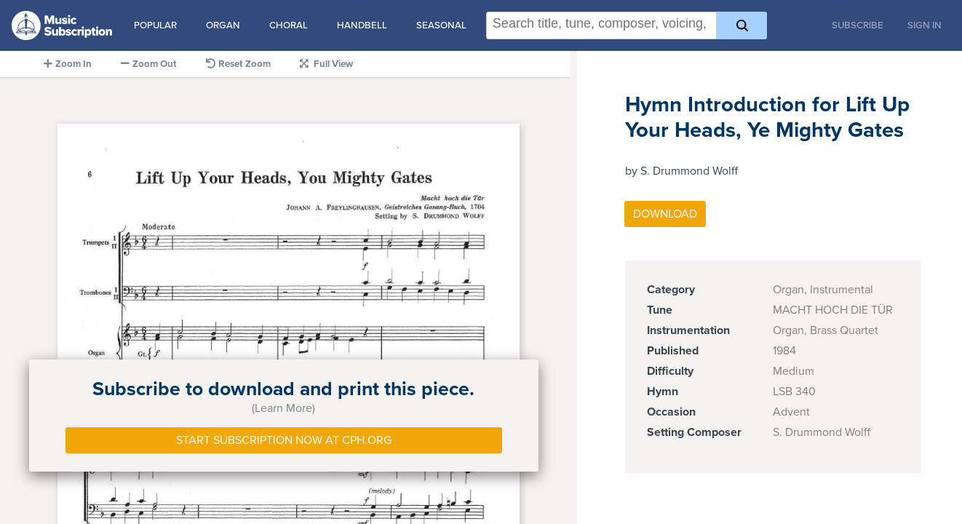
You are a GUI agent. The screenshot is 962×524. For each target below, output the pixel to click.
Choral (288, 25)
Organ (223, 25)
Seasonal (441, 25)
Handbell (362, 25)
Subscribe (857, 25)
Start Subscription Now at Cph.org (283, 440)
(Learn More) (283, 408)
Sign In (924, 25)
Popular (155, 25)
